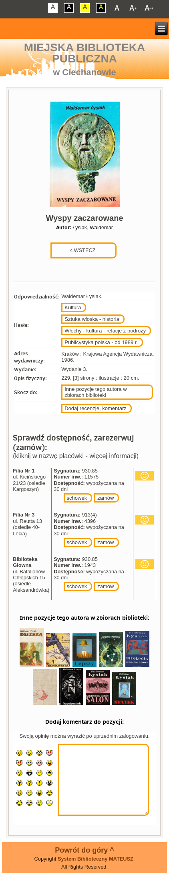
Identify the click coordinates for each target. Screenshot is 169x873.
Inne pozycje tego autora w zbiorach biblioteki (95, 392)
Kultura (72, 307)
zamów (105, 498)
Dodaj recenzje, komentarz (95, 408)
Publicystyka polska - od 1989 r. (101, 342)
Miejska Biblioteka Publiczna (84, 53)
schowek (77, 498)
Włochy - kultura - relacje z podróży (105, 331)
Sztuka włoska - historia (91, 319)
